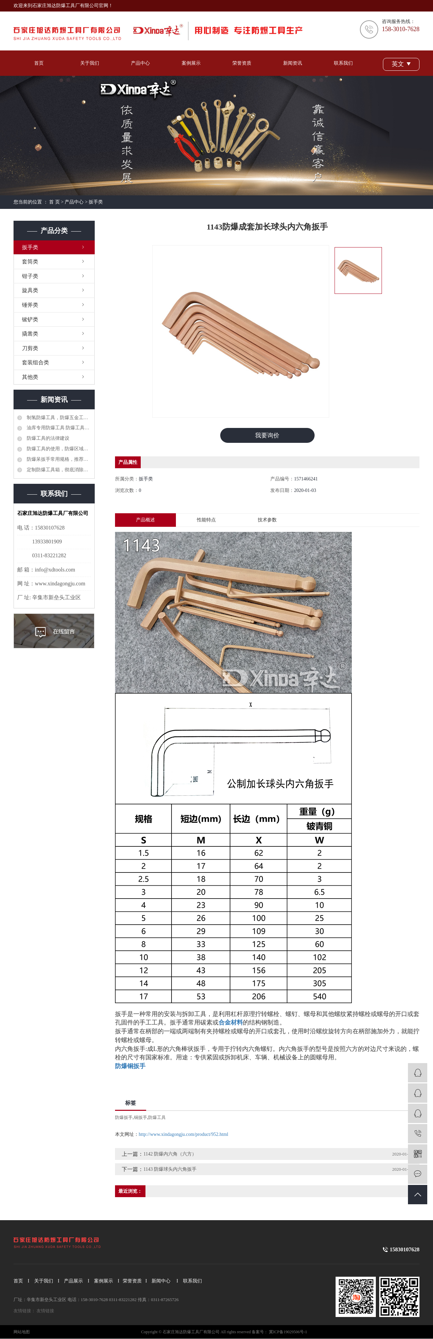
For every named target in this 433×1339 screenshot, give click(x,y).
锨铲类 (30, 319)
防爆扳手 (124, 1117)
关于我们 (89, 63)
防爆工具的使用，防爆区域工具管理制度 (58, 448)
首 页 (54, 201)
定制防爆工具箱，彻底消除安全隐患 (58, 469)
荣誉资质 (241, 63)
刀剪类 (30, 348)
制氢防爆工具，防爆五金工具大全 (58, 417)
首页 (39, 63)
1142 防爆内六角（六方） (170, 1154)
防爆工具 (157, 1117)
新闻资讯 (292, 63)
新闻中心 (161, 1281)
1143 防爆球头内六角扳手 (170, 1169)
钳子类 (30, 276)
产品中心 (140, 63)
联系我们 (343, 63)
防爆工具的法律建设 (47, 438)
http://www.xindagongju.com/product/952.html (183, 1134)
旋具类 (30, 290)
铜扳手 (140, 1117)
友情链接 (45, 1311)
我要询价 (267, 435)
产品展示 (73, 1281)
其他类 (30, 377)
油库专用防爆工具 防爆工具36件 (58, 427)
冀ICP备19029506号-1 (288, 1332)
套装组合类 (35, 362)
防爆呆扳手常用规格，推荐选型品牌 (58, 459)
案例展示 (191, 63)
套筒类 (30, 261)
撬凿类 (30, 334)
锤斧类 (30, 305)
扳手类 (96, 201)
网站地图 (22, 1332)
